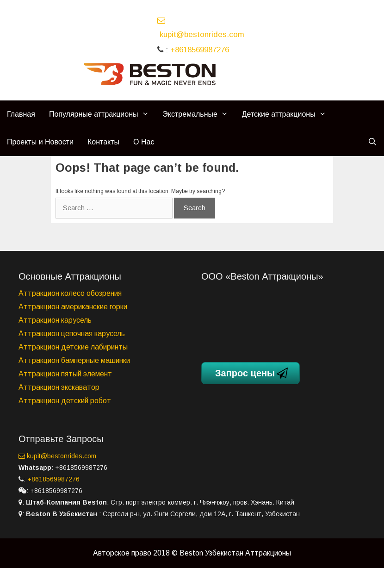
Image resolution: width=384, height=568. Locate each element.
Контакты (103, 142)
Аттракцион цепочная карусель (72, 333)
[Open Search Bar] (372, 142)
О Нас (143, 142)
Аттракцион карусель (55, 320)
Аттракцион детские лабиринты (73, 347)
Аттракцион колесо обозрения (70, 293)
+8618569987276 (199, 49)
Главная (21, 114)
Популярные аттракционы (102, 114)
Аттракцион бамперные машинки (74, 360)
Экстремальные (198, 114)
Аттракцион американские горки (73, 307)
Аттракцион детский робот (65, 401)
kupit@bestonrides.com (57, 456)
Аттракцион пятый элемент (65, 374)
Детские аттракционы (287, 114)
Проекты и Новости (40, 142)
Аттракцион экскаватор (59, 387)
